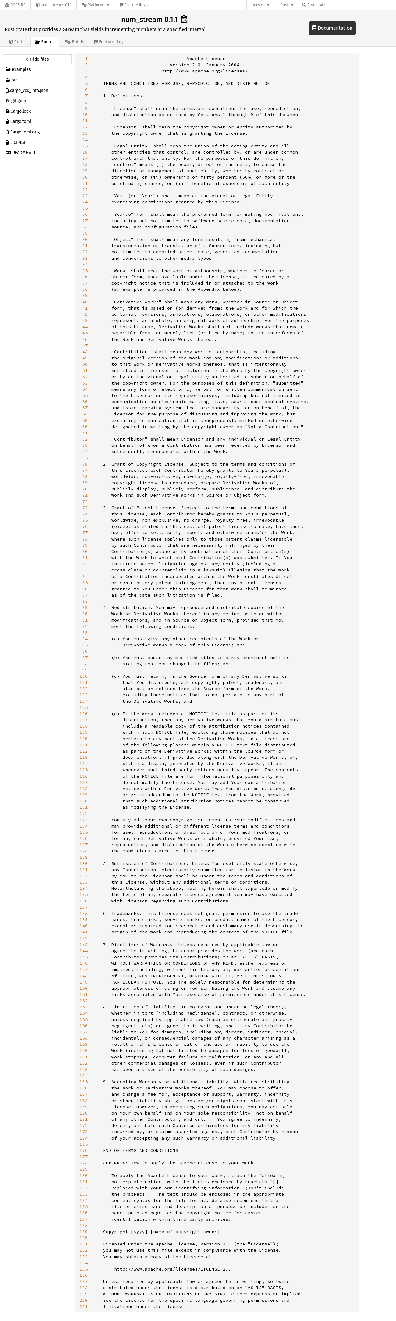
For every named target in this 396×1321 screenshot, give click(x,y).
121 (84, 807)
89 (85, 607)
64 (85, 451)
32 (85, 251)
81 (85, 557)
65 (85, 458)
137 (84, 907)
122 (84, 813)
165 (84, 1081)
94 (85, 638)
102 (84, 688)
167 (84, 1094)
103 (84, 694)
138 (84, 913)
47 (85, 345)
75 (85, 520)
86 (85, 589)
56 (85, 401)
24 (85, 202)
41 (85, 308)
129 (84, 857)
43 (85, 320)
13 (85, 133)
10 (85, 114)
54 (85, 389)
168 (84, 1100)
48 (85, 351)
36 (85, 277)
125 (84, 832)
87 (85, 595)
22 (85, 189)
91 (85, 620)
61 (85, 433)
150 (84, 988)
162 (84, 1063)
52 (85, 377)
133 (84, 882)
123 (84, 820)
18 (85, 164)
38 (85, 289)
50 (85, 364)
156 (84, 1025)
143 (84, 944)
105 (84, 707)
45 (85, 333)
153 (84, 1007)
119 (84, 794)
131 (84, 869)
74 (85, 514)
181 (84, 1181)
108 (84, 726)
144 (84, 951)
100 (84, 676)
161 (84, 1057)
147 (84, 969)
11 (85, 121)
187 (84, 1219)
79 (85, 545)
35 (85, 270)
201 (84, 1306)
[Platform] (96, 5)
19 (85, 170)
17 (85, 158)
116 (84, 776)
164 (84, 1075)
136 (84, 901)
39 (85, 295)
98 (85, 664)
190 (84, 1238)
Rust (284, 4)
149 (84, 982)
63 (85, 445)
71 (85, 495)
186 (84, 1212)
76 (85, 526)
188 (84, 1225)
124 (84, 826)
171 (84, 1119)
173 (84, 1131)
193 (84, 1256)
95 (85, 645)
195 (84, 1269)
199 (84, 1294)
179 (84, 1169)
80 (85, 551)
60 (85, 426)
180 (84, 1175)
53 (85, 383)
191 (84, 1244)
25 (85, 208)
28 (85, 227)
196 (84, 1275)
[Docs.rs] (15, 5)
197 (84, 1281)
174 (84, 1138)
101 (84, 682)
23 (85, 195)
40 (85, 302)
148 (84, 976)
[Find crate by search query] (333, 5)
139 (84, 919)
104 (84, 701)
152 (84, 1000)
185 (84, 1206)
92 (85, 626)
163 (84, 1069)
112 (84, 751)
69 (85, 482)
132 (84, 876)
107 (84, 720)
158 (84, 1038)
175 (84, 1144)
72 (85, 501)
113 (84, 757)
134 (84, 888)
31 (85, 245)
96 (85, 651)
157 (84, 1032)
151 (84, 994)
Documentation (332, 28)
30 (85, 239)
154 (84, 1013)
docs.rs (258, 4)
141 (84, 932)
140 (84, 925)
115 (84, 769)
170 (84, 1113)
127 (84, 844)
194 (84, 1263)
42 (85, 314)
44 (85, 326)
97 (85, 657)
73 (85, 508)
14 (85, 139)
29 (85, 233)
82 (85, 564)
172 (84, 1125)
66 (85, 464)
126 (84, 838)
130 (84, 863)
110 (84, 738)
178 (84, 1163)
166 (84, 1088)
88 (85, 601)
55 (85, 395)
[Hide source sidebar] (37, 59)
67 (85, 470)
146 (84, 963)
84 (85, 576)
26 (85, 214)
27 (85, 221)
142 (84, 938)
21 (85, 183)
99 (85, 670)
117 (84, 782)
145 (84, 957)
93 (85, 632)
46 (85, 339)
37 (85, 283)
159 (84, 1044)
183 (84, 1194)
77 (85, 532)
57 (85, 408)
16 (85, 152)
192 (84, 1250)
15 (85, 146)
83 (85, 570)
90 (85, 613)
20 (85, 177)
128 (84, 851)
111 (84, 745)
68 (85, 476)
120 (84, 801)
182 (84, 1188)
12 (85, 127)
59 (85, 420)
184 (84, 1200)
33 (85, 258)
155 (84, 1019)
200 (84, 1300)
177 (84, 1156)
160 (84, 1050)
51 (85, 370)
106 (84, 713)
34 (85, 264)
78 (85, 539)
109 (84, 732)
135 (84, 894)
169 (84, 1107)
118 (84, 788)
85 (85, 582)
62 (85, 439)
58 (85, 414)
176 (84, 1150)
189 (84, 1231)
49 (85, 358)
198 (84, 1287)
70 (85, 489)
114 (84, 763)
